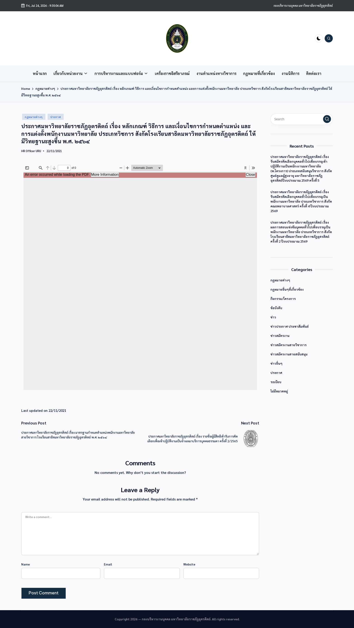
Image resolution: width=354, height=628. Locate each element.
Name (25, 564)
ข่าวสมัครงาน (279, 336)
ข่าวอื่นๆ (276, 363)
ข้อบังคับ (276, 308)
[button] (327, 119)
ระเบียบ (275, 382)
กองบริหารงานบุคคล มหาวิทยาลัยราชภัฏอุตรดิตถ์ (303, 5)
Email (108, 564)
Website (189, 564)
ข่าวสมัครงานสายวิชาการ (288, 345)
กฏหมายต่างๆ (34, 117)
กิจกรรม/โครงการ (283, 299)
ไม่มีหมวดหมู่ (279, 391)
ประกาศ (55, 117)
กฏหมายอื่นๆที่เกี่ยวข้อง (287, 289)
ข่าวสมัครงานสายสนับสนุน (288, 354)
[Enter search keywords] (301, 119)
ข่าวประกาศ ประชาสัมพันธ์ (289, 326)
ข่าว (273, 317)
